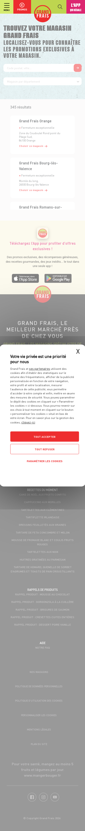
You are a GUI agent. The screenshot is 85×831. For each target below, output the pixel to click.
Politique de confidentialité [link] (43, 471)
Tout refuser (45, 449)
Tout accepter (45, 436)
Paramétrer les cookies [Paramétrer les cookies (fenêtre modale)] (45, 461)
